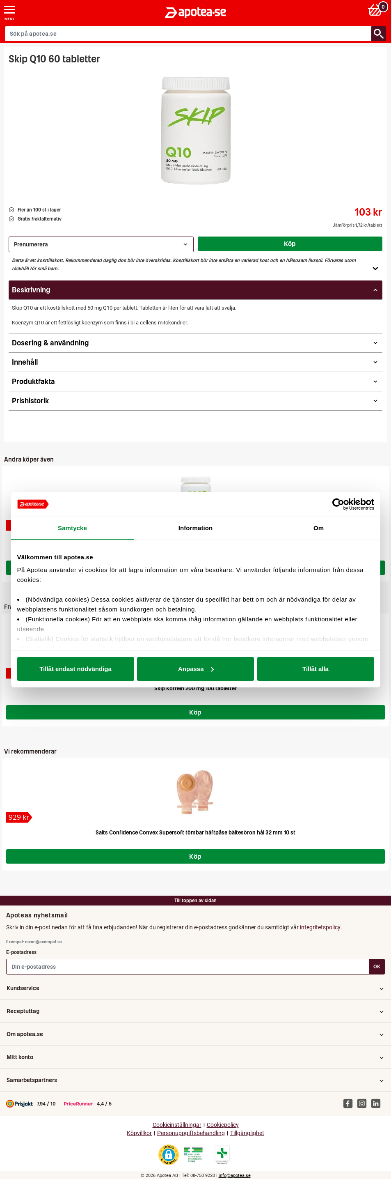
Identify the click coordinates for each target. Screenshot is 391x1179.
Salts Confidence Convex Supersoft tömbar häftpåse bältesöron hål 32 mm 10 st (195, 832)
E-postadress (21, 952)
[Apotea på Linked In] (378, 1103)
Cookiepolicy (223, 1125)
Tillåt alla (315, 668)
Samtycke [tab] (72, 527)
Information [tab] (195, 527)
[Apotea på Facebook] (350, 1103)
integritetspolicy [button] (320, 927)
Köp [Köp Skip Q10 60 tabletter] (290, 243)
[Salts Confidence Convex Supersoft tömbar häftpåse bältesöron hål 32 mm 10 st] (19, 817)
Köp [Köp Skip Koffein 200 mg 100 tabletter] (195, 712)
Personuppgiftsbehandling (191, 1133)
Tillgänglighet (247, 1133)
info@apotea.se (235, 1175)
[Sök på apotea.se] (188, 33)
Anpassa (196, 668)
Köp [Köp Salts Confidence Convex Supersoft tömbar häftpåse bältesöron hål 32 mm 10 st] (195, 856)
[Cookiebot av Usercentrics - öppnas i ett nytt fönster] (338, 504)
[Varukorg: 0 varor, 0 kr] (376, 10)
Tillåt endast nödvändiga (75, 668)
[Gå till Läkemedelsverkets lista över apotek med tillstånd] (222, 1154)
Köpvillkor (139, 1133)
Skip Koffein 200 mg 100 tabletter (195, 688)
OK (376, 966)
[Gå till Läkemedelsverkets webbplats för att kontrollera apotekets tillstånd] (193, 1154)
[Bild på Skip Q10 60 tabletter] (195, 128)
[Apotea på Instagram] (364, 1103)
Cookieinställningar (177, 1125)
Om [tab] (318, 527)
